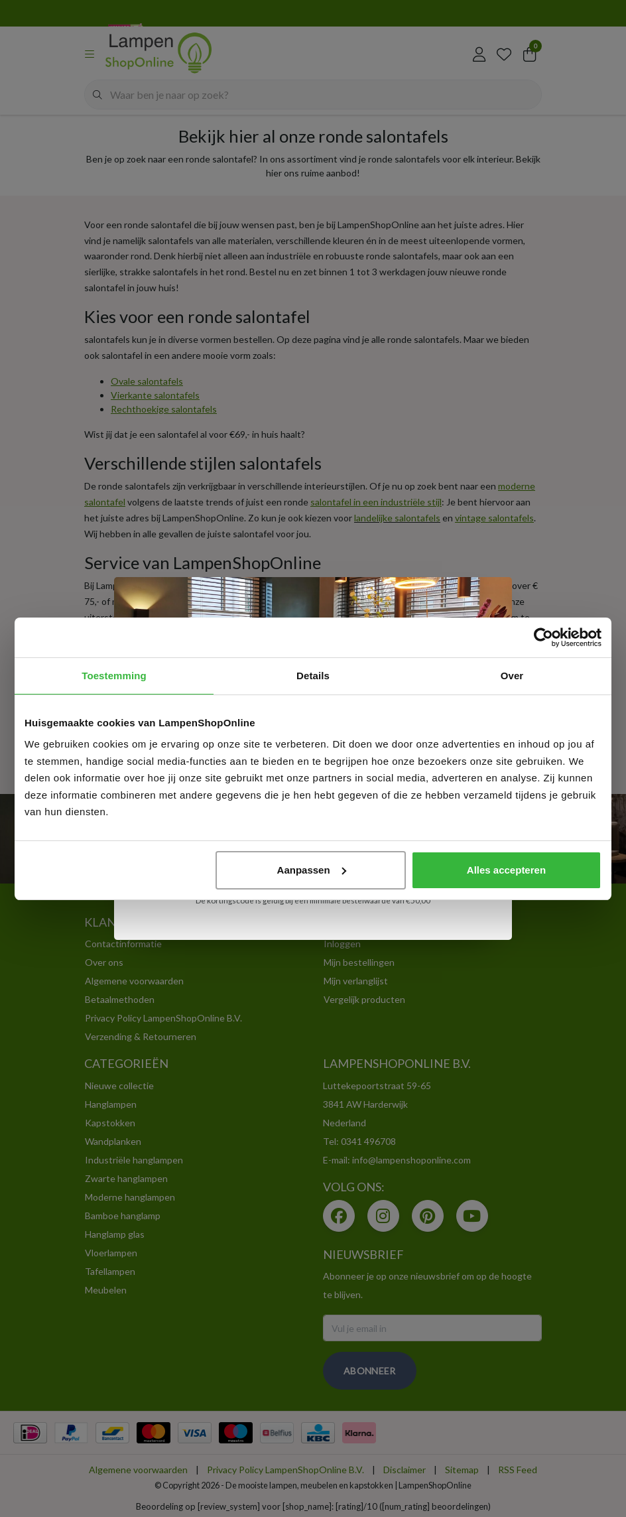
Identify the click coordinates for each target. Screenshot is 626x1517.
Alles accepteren (506, 870)
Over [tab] (512, 675)
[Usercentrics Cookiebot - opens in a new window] (543, 637)
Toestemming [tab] (114, 675)
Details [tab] (313, 675)
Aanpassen (311, 870)
